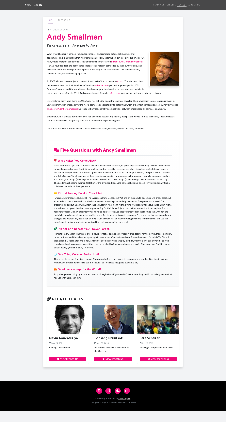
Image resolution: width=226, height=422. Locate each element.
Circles (171, 5)
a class (120, 81)
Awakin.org (33, 4)
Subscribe (194, 5)
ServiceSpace (124, 398)
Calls (181, 5)
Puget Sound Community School (127, 61)
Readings (159, 5)
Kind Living (115, 93)
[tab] (50, 20)
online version (101, 85)
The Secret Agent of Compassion (63, 108)
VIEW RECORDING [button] (67, 359)
